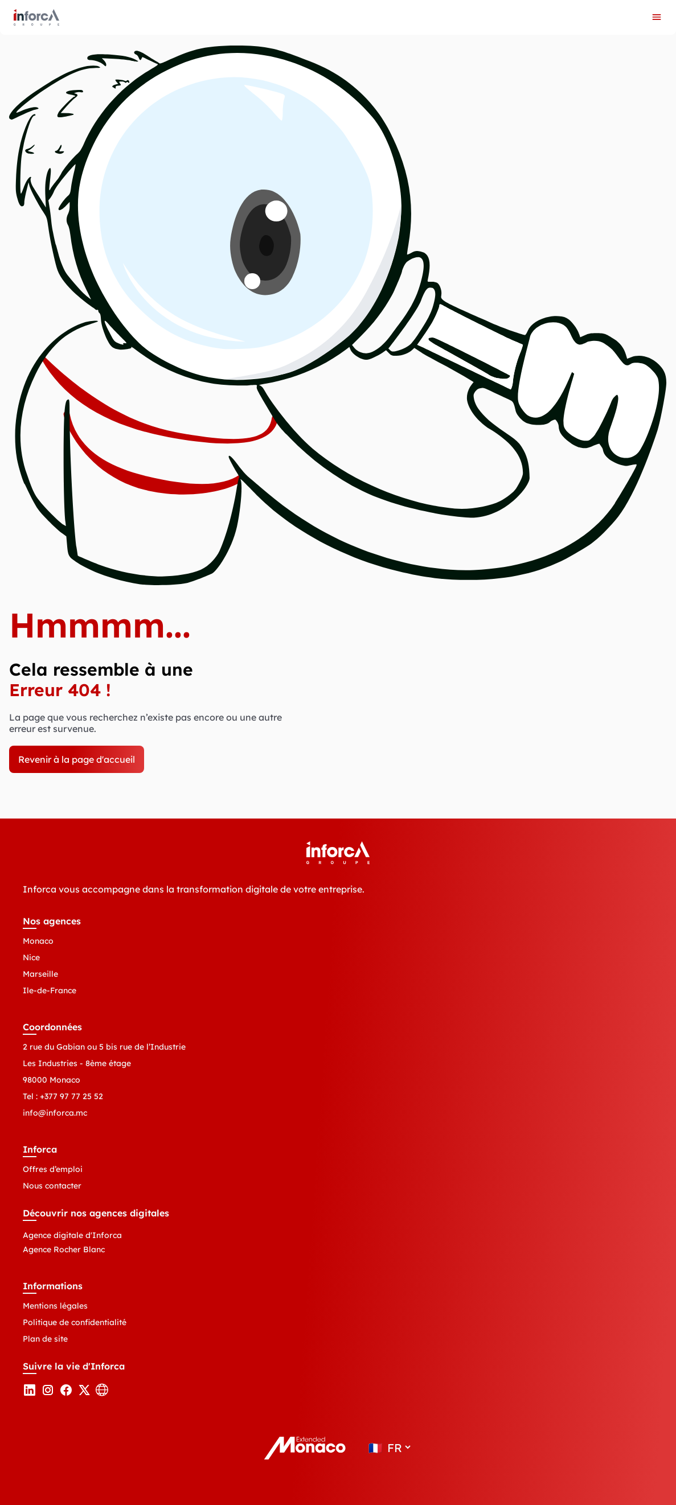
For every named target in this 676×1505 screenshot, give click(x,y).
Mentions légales (55, 1306)
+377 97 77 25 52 (71, 1096)
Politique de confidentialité (74, 1322)
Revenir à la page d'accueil (76, 759)
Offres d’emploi (53, 1169)
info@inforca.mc (55, 1113)
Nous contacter (52, 1186)
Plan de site (45, 1339)
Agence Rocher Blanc (64, 1249)
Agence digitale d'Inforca (72, 1235)
